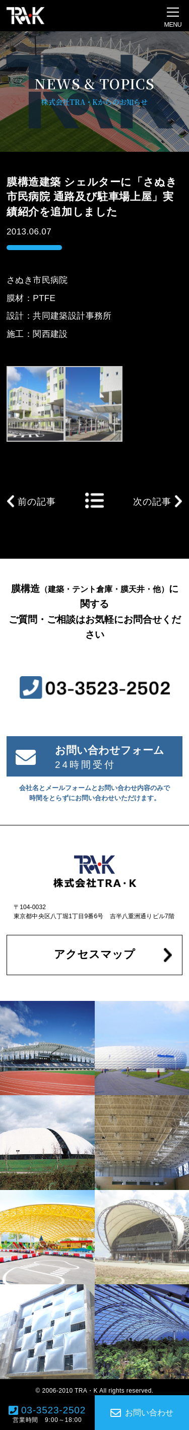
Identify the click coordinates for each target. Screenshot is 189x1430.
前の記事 (37, 502)
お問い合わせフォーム (109, 750)
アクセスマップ (94, 954)
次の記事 (152, 502)
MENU (173, 24)
